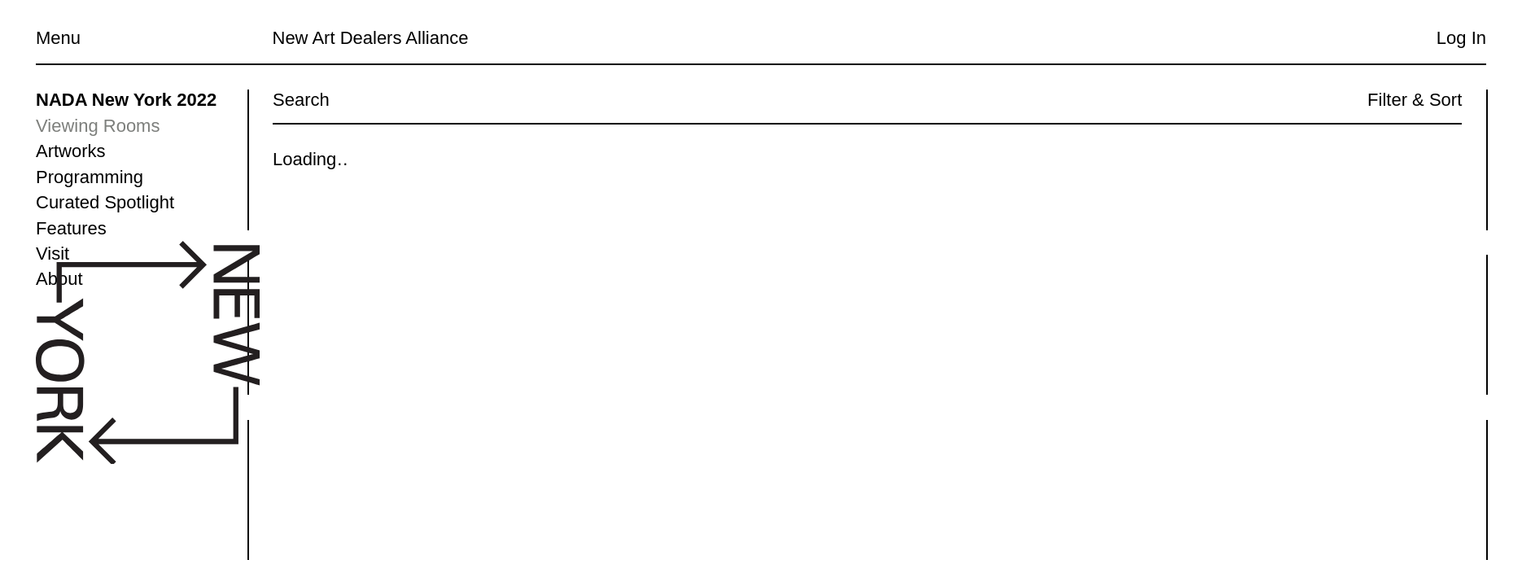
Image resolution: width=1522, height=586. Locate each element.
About (59, 279)
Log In (1461, 38)
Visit (52, 253)
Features (71, 228)
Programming (89, 177)
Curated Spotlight (105, 202)
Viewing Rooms (98, 126)
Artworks (71, 151)
